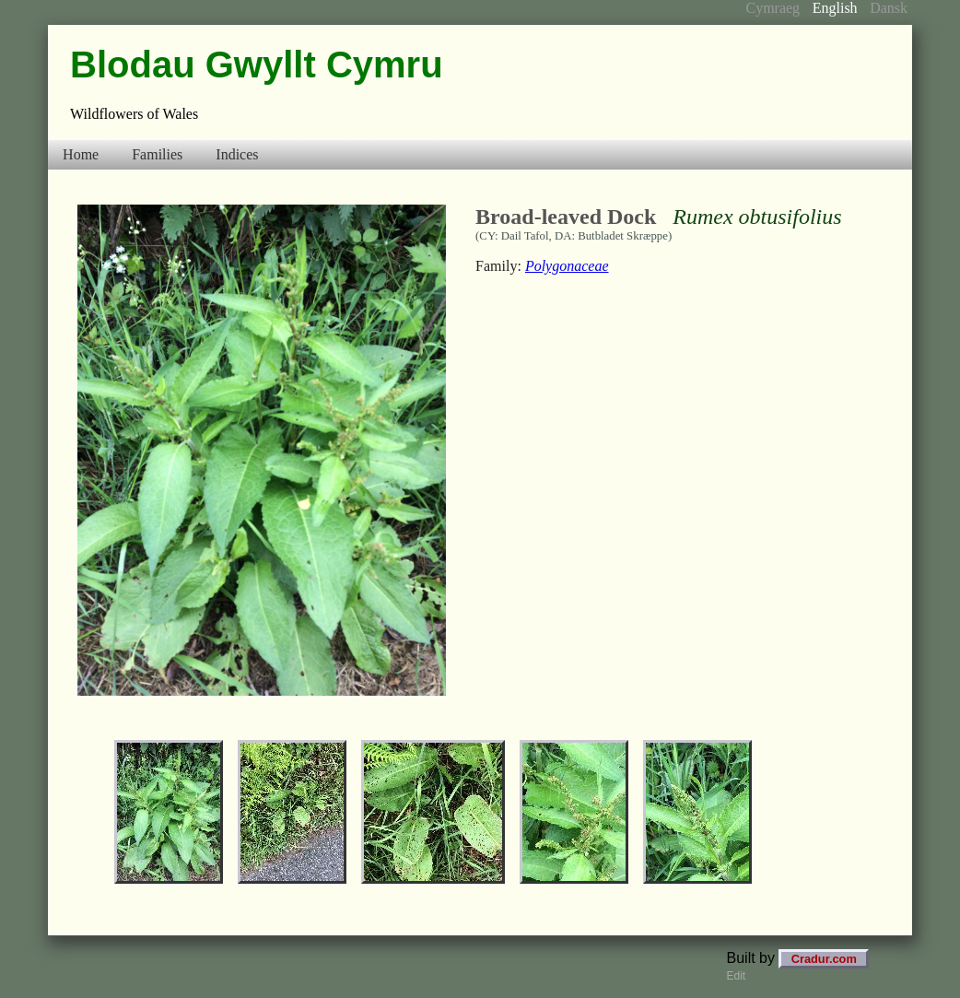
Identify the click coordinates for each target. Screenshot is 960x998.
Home (81, 154)
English (835, 8)
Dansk (888, 8)
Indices (237, 154)
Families (157, 154)
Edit (736, 975)
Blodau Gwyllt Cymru (256, 64)
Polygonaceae (567, 266)
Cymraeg (772, 8)
